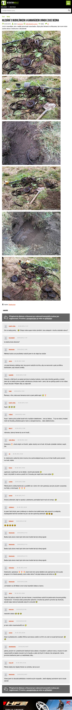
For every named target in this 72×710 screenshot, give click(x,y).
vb (9, 454)
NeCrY (10, 428)
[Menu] (68, 3)
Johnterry (11, 507)
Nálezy (8, 16)
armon (10, 495)
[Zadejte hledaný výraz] (36, 10)
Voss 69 (11, 662)
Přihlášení (4, 7)
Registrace (13, 7)
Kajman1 (11, 521)
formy (10, 467)
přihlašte (48, 318)
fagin (10, 391)
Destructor (20, 24)
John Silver (12, 440)
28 (48, 24)
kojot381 (11, 375)
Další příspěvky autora (32, 24)
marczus (11, 609)
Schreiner (11, 567)
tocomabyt (12, 337)
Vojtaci (11, 414)
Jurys (10, 361)
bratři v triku (12, 326)
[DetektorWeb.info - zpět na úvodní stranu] (16, 3)
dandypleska (12, 646)
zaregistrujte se (32, 318)
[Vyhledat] (69, 10)
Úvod (3, 16)
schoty (10, 481)
